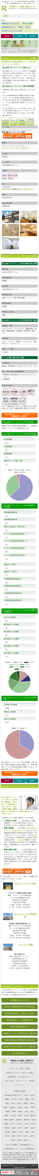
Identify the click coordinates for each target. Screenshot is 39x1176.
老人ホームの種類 (27, 1073)
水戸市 (20, 1128)
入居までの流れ (9, 1081)
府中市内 (21, 840)
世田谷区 (12, 1107)
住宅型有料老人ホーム (18, 830)
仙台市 (33, 1128)
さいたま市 (18, 1124)
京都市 (13, 1136)
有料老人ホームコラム (13, 1073)
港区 (32, 1111)
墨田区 (6, 1107)
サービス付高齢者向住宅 (27, 1149)
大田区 (21, 1099)
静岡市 (15, 1132)
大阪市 (27, 1132)
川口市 (26, 1124)
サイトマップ (19, 1085)
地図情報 (32, 36)
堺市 (32, 1132)
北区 (32, 1099)
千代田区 (32, 1107)
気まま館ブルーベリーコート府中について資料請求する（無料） (20, 415)
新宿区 (26, 1103)
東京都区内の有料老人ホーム (13, 1095)
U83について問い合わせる (17, 871)
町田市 (20, 1115)
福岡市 (19, 1140)
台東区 (19, 1107)
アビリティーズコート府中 (25, 883)
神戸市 (19, 1136)
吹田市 (7, 1136)
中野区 (14, 1111)
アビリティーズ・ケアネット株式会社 (15, 148)
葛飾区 (27, 1099)
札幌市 (26, 1128)
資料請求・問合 (8, 1172)
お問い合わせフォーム (23, 1159)
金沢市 (32, 1136)
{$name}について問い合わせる (17, 135)
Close (36, 1170)
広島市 (13, 1140)
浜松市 (21, 1132)
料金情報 (19, 36)
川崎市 (6, 1120)
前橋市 (14, 1128)
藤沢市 (12, 1120)
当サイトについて (21, 1081)
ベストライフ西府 (25, 945)
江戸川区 (14, 1099)
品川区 (13, 1103)
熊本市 (26, 1140)
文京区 (26, 1111)
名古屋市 (7, 1132)
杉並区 (32, 1103)
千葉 (12, 1124)
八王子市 (13, 1115)
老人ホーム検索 (24, 1068)
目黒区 (6, 1115)
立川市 (26, 1115)
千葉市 (33, 1120)
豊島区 (8, 1111)
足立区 (26, 1095)
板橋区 (7, 1099)
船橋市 (6, 1124)
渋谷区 (19, 1103)
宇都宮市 (7, 1128)
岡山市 (26, 1136)
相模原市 (19, 1120)
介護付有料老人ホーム (26, 1145)
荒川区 (32, 1095)
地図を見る (28, 189)
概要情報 (6, 36)
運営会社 (32, 1081)
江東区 (7, 1103)
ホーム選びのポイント (24, 1077)
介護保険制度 (12, 1077)
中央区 (26, 1107)
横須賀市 (26, 1120)
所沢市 (33, 1124)
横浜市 (33, 1115)
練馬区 (20, 1111)
